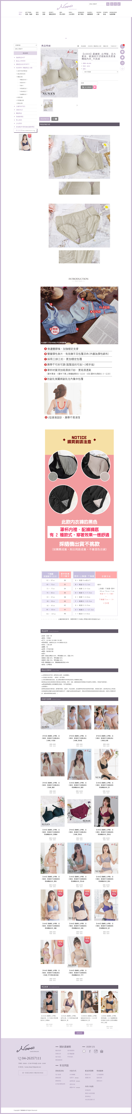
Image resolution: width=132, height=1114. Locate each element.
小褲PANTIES (20, 106)
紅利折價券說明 (60, 1084)
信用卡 (72, 1077)
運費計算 (88, 1077)
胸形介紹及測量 (90, 1093)
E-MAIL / (21, 1067)
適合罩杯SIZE (21, 74)
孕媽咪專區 (19, 116)
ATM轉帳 (72, 1074)
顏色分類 (20, 103)
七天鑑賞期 (100, 1074)
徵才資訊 (58, 1057)
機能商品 (19, 113)
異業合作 (58, 1053)
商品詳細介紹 (45, 119)
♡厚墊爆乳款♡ (23, 88)
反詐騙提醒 (70, 1053)
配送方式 (88, 1074)
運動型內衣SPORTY (22, 64)
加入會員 (58, 1074)
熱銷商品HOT (20, 57)
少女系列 (19, 123)
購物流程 (58, 1077)
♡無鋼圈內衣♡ (23, 94)
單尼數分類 (20, 100)
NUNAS (66, 6)
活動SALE (19, 110)
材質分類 (20, 97)
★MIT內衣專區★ (22, 71)
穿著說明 (88, 1090)
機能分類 (20, 77)
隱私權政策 (58, 1060)
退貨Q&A (99, 1081)
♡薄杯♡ (21, 85)
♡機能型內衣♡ (23, 79)
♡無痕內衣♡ (22, 82)
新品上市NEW (20, 61)
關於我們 (58, 1050)
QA (55, 119)
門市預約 (70, 1057)
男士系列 (19, 120)
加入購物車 (87, 87)
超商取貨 (72, 1081)
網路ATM (72, 1087)
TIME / (20, 1063)
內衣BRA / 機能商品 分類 (24, 67)
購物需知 (58, 1081)
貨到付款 (72, 1084)
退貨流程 (99, 1077)
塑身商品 (88, 1096)
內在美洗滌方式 (90, 1099)
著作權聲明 (70, 1050)
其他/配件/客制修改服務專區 (25, 127)
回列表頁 (79, 1033)
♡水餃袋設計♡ (23, 91)
